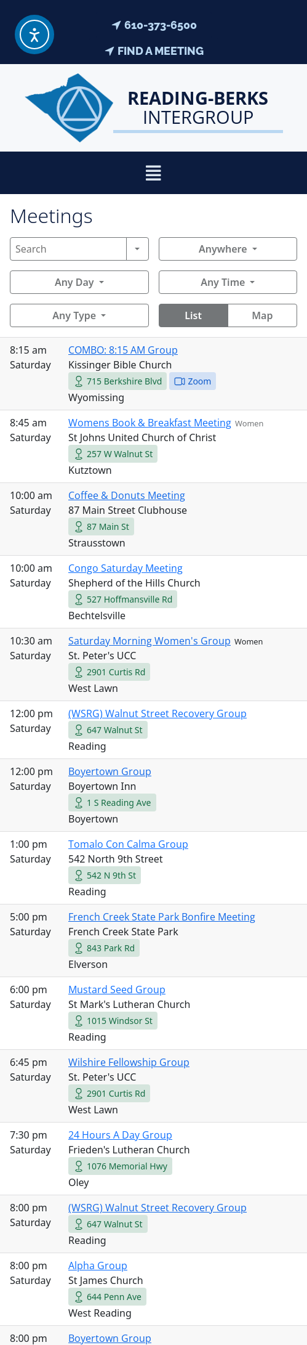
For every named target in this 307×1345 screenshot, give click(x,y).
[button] (153, 173)
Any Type (74, 315)
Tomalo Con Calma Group (128, 844)
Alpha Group (97, 1265)
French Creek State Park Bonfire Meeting (161, 917)
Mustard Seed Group (116, 989)
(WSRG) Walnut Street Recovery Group (157, 713)
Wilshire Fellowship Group (128, 1062)
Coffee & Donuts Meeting (126, 495)
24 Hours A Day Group (120, 1135)
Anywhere (223, 249)
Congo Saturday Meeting (125, 568)
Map (262, 315)
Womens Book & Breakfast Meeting (149, 422)
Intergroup (197, 107)
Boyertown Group (109, 771)
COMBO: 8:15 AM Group (123, 350)
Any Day (74, 282)
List (193, 315)
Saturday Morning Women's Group (149, 641)
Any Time (223, 282)
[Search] (68, 249)
